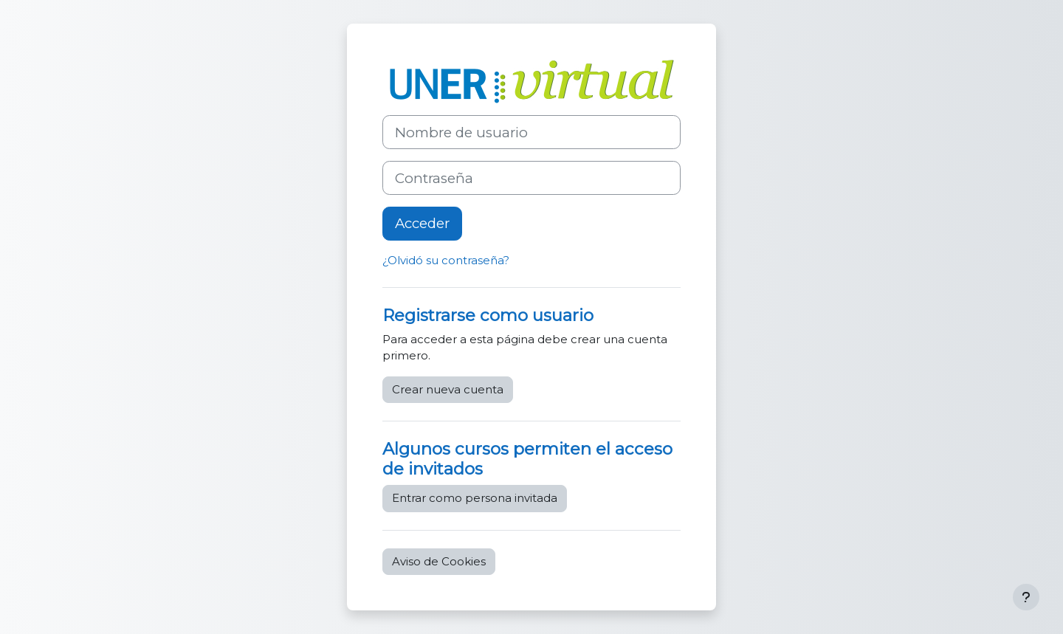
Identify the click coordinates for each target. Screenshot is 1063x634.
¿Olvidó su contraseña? (445, 260)
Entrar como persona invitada (474, 498)
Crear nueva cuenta (447, 389)
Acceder (422, 223)
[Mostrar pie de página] (1026, 597)
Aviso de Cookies (439, 561)
